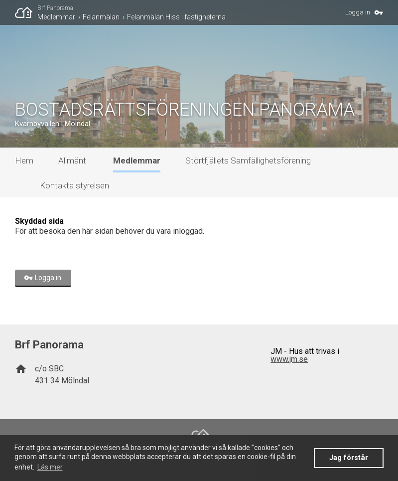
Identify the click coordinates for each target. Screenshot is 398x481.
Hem (24, 160)
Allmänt (72, 160)
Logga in (357, 12)
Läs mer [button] (50, 467)
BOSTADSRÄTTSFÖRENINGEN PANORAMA (185, 109)
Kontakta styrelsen (74, 185)
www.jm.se (289, 359)
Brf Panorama (55, 7)
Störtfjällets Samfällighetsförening (248, 160)
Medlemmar (56, 17)
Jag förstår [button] (348, 458)
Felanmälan (101, 17)
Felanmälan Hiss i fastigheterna (176, 17)
